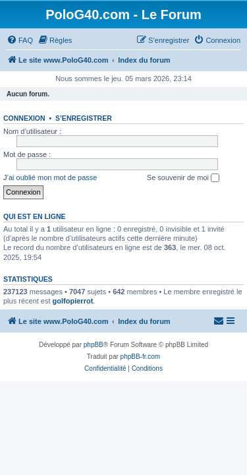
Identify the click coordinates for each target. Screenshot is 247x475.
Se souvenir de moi (183, 178)
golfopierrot (73, 301)
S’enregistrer (83, 118)
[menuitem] (20, 40)
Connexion (24, 118)
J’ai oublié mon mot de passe (50, 177)
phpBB (93, 344)
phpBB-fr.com (141, 356)
